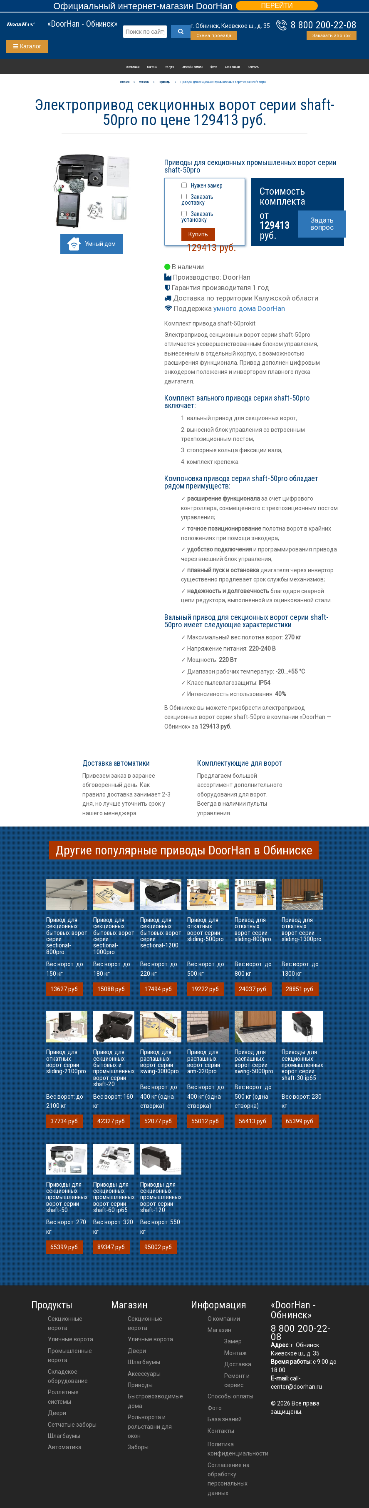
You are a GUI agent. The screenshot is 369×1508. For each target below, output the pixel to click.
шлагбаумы (144, 1362)
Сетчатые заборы (72, 1424)
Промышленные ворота (70, 1355)
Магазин (152, 67)
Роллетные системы (63, 1397)
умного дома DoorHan (249, 308)
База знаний (232, 67)
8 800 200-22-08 (324, 25)
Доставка (237, 1364)
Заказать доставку (197, 199)
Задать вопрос (322, 223)
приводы (140, 1385)
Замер (233, 1341)
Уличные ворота (70, 1339)
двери (137, 1351)
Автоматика (65, 1447)
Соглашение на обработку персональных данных (229, 1479)
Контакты (254, 67)
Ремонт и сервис (237, 1380)
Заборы (138, 1447)
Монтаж (235, 1353)
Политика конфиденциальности (238, 1449)
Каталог (27, 46)
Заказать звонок (331, 35)
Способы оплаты (192, 67)
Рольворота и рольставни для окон (150, 1426)
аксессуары (144, 1373)
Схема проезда (213, 35)
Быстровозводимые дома (155, 1401)
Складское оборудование (68, 1376)
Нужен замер (207, 185)
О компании (132, 67)
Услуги (169, 67)
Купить (198, 234)
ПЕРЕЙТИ (276, 5)
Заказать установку (197, 217)
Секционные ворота (65, 1323)
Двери (57, 1413)
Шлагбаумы (64, 1436)
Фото (214, 67)
